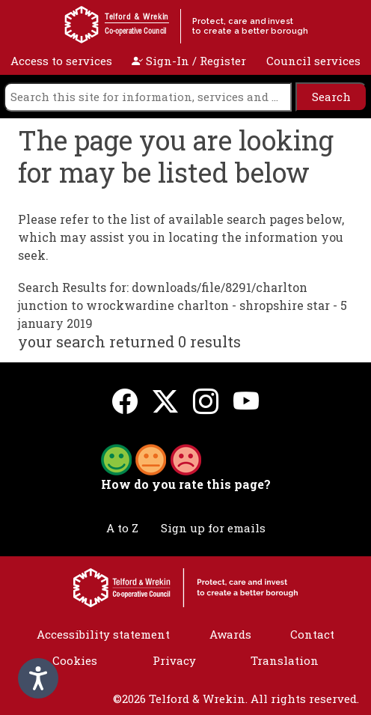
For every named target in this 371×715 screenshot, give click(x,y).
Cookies (74, 660)
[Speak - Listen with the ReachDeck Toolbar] (38, 678)
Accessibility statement (103, 634)
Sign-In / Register (189, 60)
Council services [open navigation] (313, 60)
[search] (148, 97)
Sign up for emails (213, 527)
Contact (312, 634)
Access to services (61, 60)
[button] (151, 458)
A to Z (122, 527)
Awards (230, 634)
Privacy (174, 660)
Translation (285, 660)
